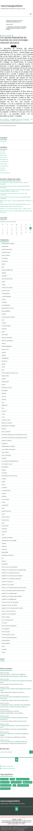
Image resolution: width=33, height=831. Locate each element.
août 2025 (2, 168)
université (4, 549)
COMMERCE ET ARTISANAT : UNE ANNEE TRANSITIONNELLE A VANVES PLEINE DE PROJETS (16, 28)
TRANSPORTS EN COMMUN (9, 540)
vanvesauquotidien (11, 5)
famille (3, 364)
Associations (5, 258)
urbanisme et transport (8, 555)
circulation (4, 276)
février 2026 (3, 155)
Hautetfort (19, 819)
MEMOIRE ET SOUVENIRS (8, 426)
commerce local (6, 290)
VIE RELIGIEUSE (6, 643)
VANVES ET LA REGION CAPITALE (11, 573)
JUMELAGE (4, 405)
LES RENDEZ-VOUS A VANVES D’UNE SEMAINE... (15, 705)
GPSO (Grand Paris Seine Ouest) (10, 373)
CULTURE (4, 302)
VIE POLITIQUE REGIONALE (9, 637)
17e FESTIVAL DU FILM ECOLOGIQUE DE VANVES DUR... (16, 681)
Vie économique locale (7, 620)
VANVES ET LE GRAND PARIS (9, 593)
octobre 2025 (3, 164)
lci (10, 121)
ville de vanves (27, 782)
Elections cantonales (7, 337)
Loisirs (3, 414)
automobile (5, 261)
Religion (4, 470)
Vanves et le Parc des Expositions (10, 602)
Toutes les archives (5, 172)
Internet (4, 396)
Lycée (3, 417)
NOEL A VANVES (6, 431)
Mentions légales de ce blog (16, 822)
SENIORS (4, 496)
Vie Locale (4, 623)
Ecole (3, 320)
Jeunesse (4, 399)
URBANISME (5, 552)
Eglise (3, 332)
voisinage (4, 649)
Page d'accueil (9, 24)
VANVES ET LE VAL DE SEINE (9, 605)
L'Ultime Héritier (4, 206)
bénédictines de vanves (23, 779)
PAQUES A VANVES (7, 440)
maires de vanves (6, 420)
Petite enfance (5, 452)
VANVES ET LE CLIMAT (8, 584)
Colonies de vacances (7, 287)
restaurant (4, 473)
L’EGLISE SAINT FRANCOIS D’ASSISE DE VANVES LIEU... (15, 689)
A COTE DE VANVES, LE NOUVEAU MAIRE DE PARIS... (14, 734)
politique (4, 458)
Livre (3, 408)
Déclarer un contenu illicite (6, 822)
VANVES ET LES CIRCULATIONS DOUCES (12, 608)
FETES (3, 367)
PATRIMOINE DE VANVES (8, 446)
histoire (4, 384)
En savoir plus (20, 829)
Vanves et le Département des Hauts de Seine (13, 590)
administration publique (8, 243)
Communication (6, 293)
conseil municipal (5, 788)
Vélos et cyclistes (6, 617)
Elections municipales (7, 340)
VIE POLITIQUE (6, 631)
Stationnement (5, 520)
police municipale (6, 455)
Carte (2, 659)
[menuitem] (16, 21)
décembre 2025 (4, 159)
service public (5, 499)
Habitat (4, 379)
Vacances (4, 561)
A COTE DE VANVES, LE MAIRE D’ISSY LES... (14, 741)
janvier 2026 (3, 157)
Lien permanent (4, 119)
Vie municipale (5, 629)
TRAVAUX (4, 546)
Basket (3, 264)
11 (30, 228)
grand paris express (23, 785)
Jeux (3, 402)
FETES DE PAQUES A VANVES (9, 711)
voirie (3, 646)
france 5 (13, 121)
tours (3, 534)
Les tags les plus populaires (27, 820)
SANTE (3, 481)
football (12, 779)
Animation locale (6, 252)
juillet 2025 (3, 170)
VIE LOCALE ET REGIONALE (9, 626)
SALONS (4, 479)
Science (3, 484)
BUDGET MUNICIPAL (7, 270)
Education (4, 328)
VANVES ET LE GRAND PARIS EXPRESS (12, 596)
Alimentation (5, 246)
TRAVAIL (4, 543)
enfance (4, 343)
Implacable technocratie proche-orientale (11, 186)
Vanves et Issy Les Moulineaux (9, 567)
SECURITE (4, 487)
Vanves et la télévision (7, 581)
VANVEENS (5, 564)
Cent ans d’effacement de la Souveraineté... (11, 190)
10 (25, 228)
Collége (4, 284)
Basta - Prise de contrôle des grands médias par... (12, 210)
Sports (3, 514)
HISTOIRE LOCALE (7, 387)
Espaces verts (5, 349)
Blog (3, 267)
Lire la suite (3, 141)
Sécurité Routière (6, 490)
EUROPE (4, 355)
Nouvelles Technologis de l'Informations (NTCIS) (14, 437)
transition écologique (7, 537)
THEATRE (4, 529)
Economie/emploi (6, 326)
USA (3, 558)
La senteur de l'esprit (16, 206)
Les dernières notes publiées (17, 820)
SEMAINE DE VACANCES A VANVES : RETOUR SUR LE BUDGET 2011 (14, 21)
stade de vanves (5, 782)
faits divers (4, 361)
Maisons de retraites (7, 423)
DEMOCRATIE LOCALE (7, 308)
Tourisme (4, 531)
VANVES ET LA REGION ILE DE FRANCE (12, 576)
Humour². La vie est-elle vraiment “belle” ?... (11, 208)
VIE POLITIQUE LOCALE (8, 634)
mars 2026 (2, 153)
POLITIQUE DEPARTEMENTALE (10, 461)
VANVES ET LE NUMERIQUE (9, 599)
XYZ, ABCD (28, 208)
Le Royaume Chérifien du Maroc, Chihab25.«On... (15, 190)
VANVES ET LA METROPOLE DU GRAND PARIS (14, 570)
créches (4, 299)
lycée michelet (4, 779)
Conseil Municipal (6, 296)
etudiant (4, 352)
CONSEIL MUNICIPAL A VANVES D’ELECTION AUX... (14, 726)
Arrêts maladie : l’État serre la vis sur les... (10, 197)
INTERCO (4, 393)
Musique (4, 428)
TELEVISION (5, 526)
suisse (3, 523)
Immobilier (5, 390)
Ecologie (4, 323)
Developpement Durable (8, 317)
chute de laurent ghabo (13, 120)
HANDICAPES (5, 381)
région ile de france (6, 785)
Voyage (3, 652)
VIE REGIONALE (6, 640)
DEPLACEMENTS (6, 311)
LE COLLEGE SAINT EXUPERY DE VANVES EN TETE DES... (14, 697)
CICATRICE (3, 195)
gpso (14, 785)
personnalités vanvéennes (22, 119)
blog (23, 823)
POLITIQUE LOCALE (7, 464)
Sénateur (4, 493)
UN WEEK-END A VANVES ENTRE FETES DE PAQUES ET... (14, 718)
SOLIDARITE (5, 505)
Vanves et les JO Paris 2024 (8, 611)
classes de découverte (7, 279)
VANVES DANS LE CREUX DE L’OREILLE (13, 674)
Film (3, 370)
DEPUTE (4, 314)
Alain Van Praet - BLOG (24, 204)
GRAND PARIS (5, 376)
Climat (3, 281)
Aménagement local (7, 249)
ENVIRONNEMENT (7, 346)
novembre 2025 (4, 161)
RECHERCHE (5, 467)
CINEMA (4, 273)
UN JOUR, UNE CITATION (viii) (8, 204)
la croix (18, 121)
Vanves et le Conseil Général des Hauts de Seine (14, 587)
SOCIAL (4, 502)
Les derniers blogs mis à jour (6, 820)
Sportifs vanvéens (6, 511)
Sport (3, 508)
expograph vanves (16, 782)
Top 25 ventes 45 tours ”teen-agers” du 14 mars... (12, 193)
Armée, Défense (6, 255)
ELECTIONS (5, 334)
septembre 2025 (4, 166)
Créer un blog (14, 819)
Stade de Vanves (6, 517)
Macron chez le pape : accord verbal (9, 200)
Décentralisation (6, 305)
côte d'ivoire (4, 120)
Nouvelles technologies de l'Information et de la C (14, 434)
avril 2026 (2, 151)
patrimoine (4, 443)
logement (4, 411)
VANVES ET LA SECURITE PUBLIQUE (11, 578)
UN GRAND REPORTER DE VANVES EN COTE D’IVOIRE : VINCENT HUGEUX (14, 40)
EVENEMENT (5, 358)
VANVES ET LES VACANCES (9, 614)
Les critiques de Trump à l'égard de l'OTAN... (11, 182)
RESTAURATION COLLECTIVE (9, 476)
